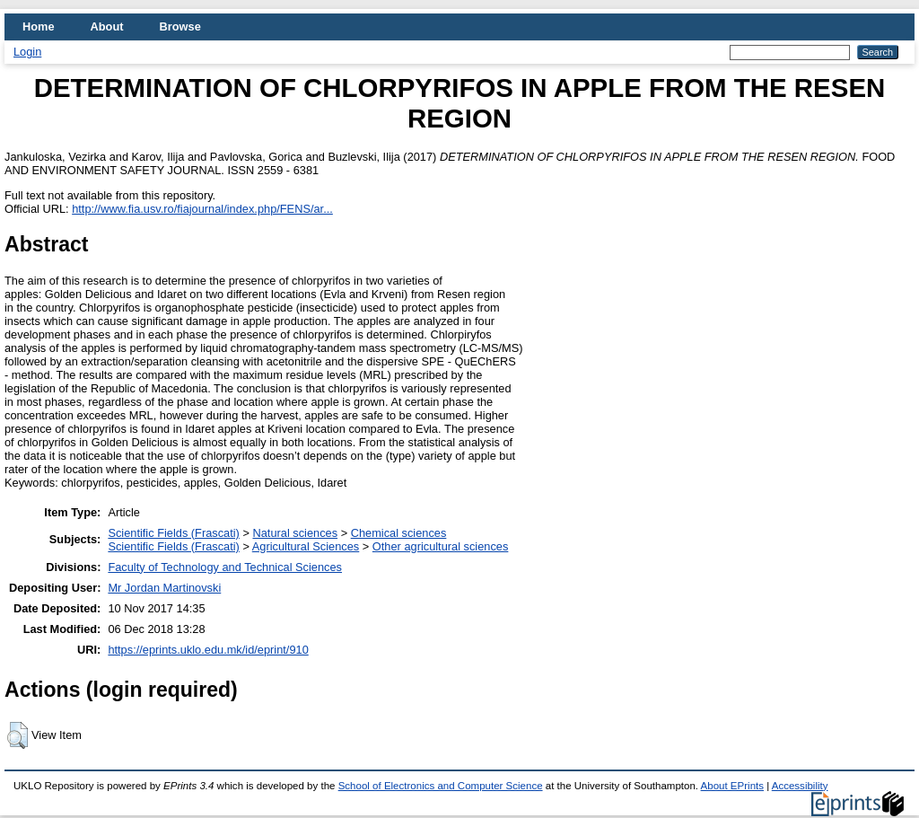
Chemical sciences (399, 533)
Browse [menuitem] (180, 26)
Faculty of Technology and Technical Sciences (225, 567)
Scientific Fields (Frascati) (173, 533)
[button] (17, 735)
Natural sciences (294, 533)
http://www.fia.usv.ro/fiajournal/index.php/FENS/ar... (202, 208)
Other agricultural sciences (440, 546)
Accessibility (800, 785)
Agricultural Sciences (306, 546)
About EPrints (732, 785)
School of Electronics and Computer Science (440, 785)
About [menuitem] (107, 26)
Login (27, 51)
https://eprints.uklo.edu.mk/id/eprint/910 (208, 649)
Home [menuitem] (38, 26)
